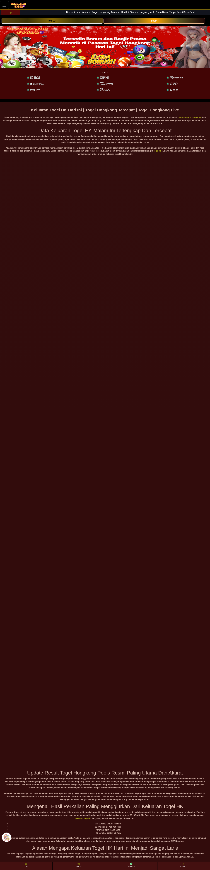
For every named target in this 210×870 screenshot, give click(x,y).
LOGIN (154, 21)
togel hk (157, 151)
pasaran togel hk (83, 818)
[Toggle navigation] (4, 5)
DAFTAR (52, 21)
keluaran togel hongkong (190, 117)
